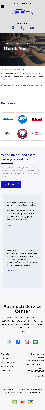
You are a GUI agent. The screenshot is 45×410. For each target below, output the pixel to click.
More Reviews (11, 184)
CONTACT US (7, 370)
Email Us (39, 376)
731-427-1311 (18, 317)
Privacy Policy (35, 392)
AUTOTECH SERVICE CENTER (17, 43)
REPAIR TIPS (7, 366)
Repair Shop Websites (29, 390)
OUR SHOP (6, 358)
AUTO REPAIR (7, 362)
